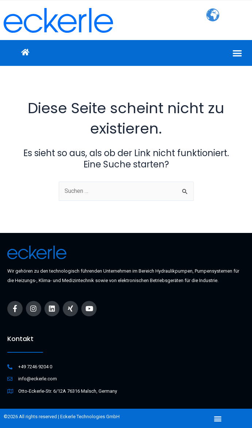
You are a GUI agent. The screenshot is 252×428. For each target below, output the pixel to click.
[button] (237, 52)
